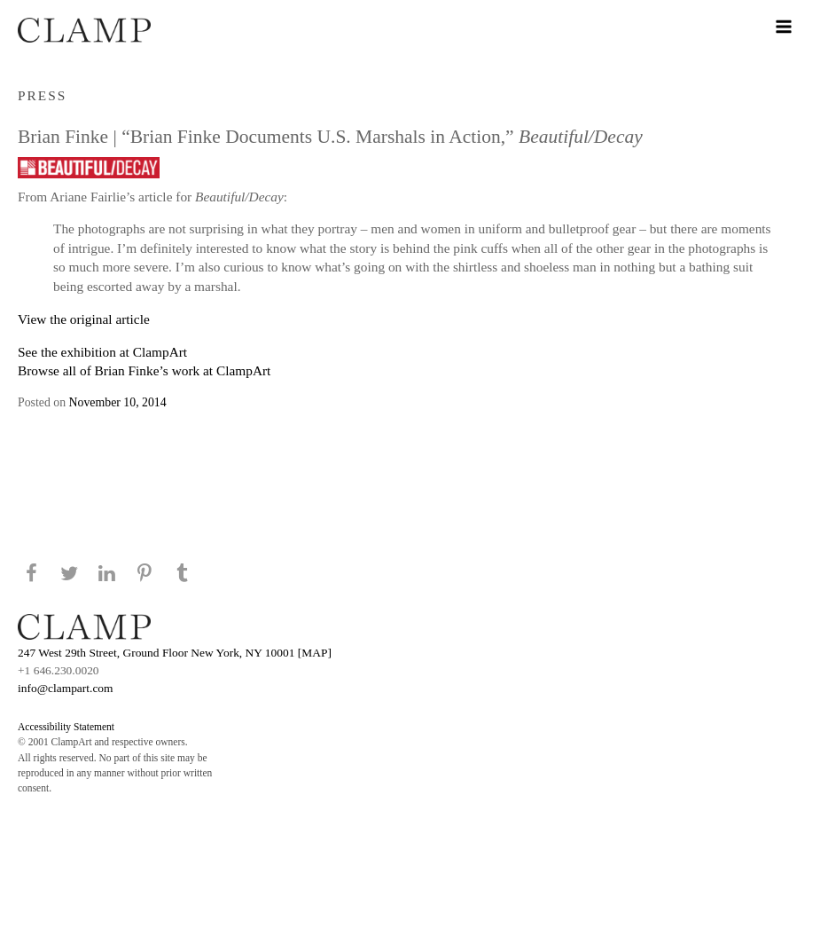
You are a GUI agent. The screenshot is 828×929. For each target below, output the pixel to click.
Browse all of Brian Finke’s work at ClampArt (144, 370)
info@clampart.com (65, 688)
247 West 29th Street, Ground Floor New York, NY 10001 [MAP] (175, 652)
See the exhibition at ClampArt (102, 351)
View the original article (84, 319)
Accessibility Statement (66, 726)
